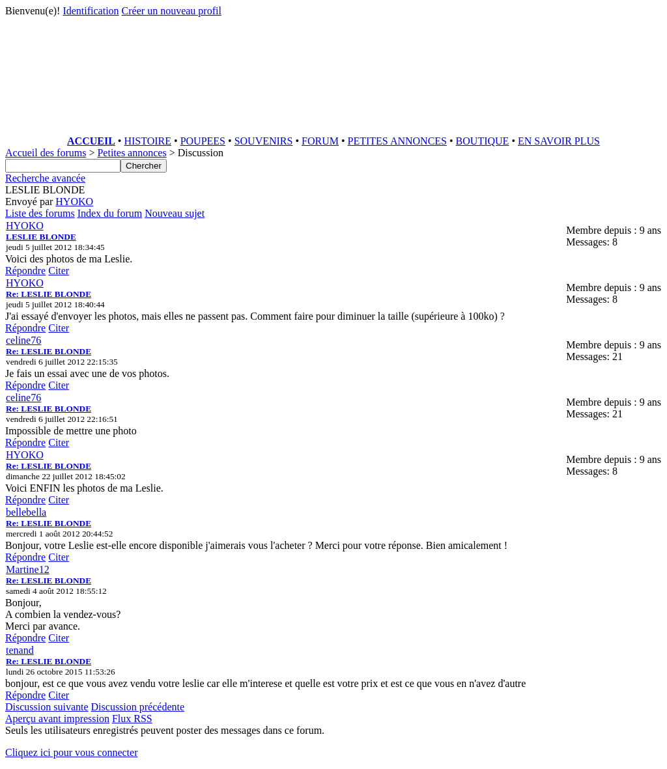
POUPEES (202, 141)
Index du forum (110, 213)
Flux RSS (132, 718)
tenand (20, 650)
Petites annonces (131, 152)
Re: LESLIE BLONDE (48, 294)
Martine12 (28, 569)
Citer (58, 270)
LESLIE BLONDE (41, 237)
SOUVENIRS (263, 141)
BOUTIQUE (482, 141)
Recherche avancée (45, 178)
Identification (91, 10)
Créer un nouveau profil (171, 10)
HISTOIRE (147, 141)
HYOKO (74, 201)
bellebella (26, 512)
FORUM (320, 141)
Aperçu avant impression (57, 718)
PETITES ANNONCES (397, 141)
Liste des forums (40, 213)
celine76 (23, 340)
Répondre (25, 270)
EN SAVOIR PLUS (559, 141)
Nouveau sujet (175, 213)
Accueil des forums (45, 152)
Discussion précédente (138, 706)
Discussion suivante (47, 706)
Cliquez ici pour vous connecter (71, 752)
